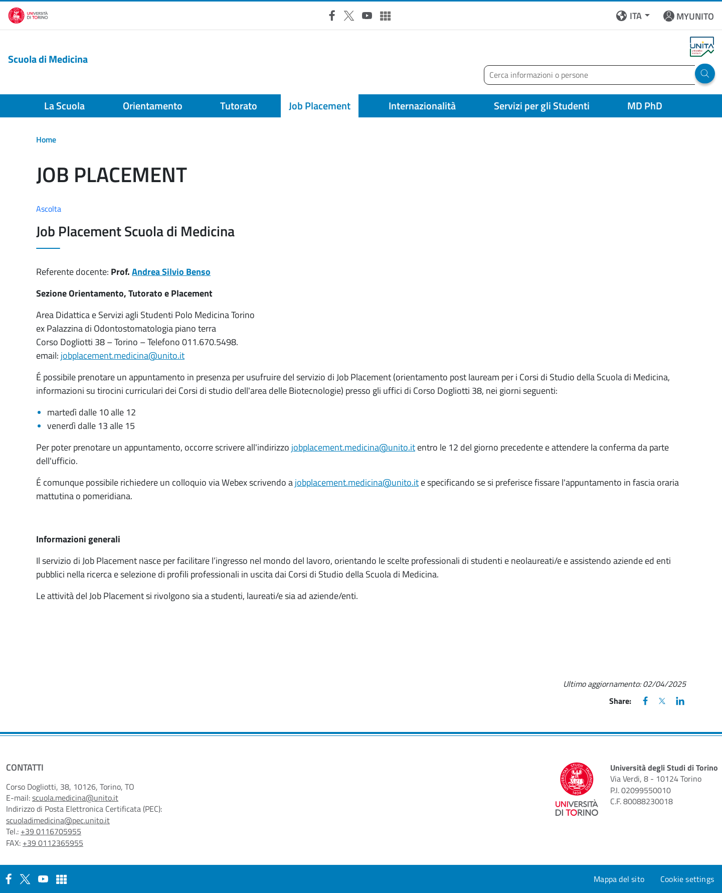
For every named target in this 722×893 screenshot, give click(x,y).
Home (46, 139)
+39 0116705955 (51, 831)
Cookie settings (687, 879)
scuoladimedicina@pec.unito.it (58, 820)
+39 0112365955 (53, 843)
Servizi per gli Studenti (542, 105)
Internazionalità (422, 105)
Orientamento (153, 105)
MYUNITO (695, 16)
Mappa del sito (619, 879)
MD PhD (644, 105)
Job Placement (319, 105)
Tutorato (238, 105)
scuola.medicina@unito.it (75, 798)
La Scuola (64, 105)
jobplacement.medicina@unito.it (123, 355)
